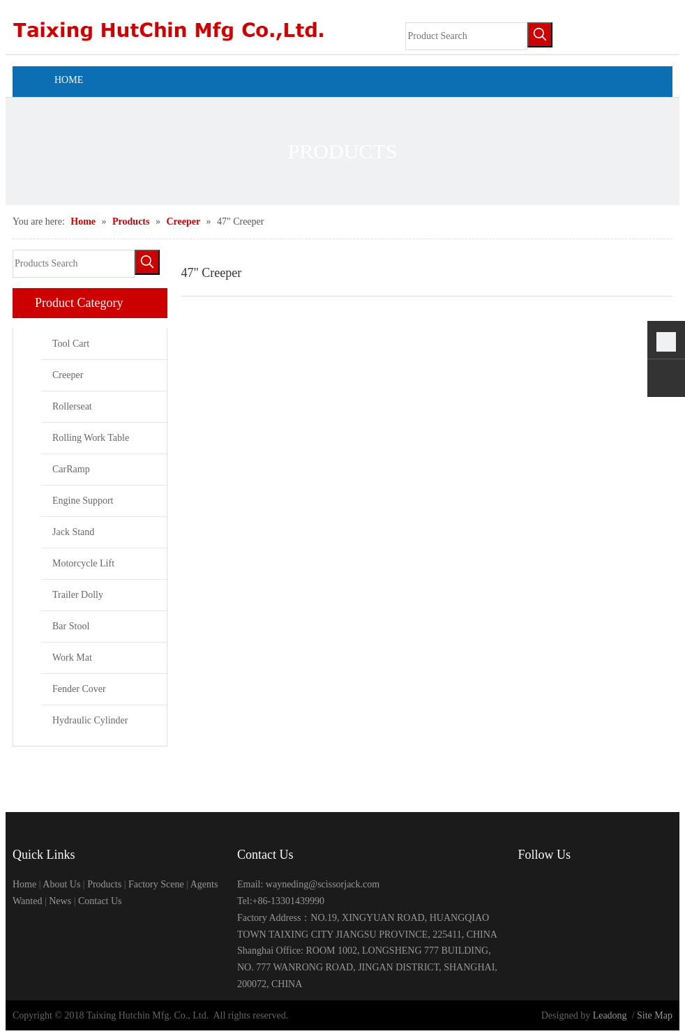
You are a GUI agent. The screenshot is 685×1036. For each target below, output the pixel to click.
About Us (61, 884)
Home (24, 884)
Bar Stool (70, 626)
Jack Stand (73, 532)
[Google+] (548, 885)
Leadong (610, 1015)
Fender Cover (79, 689)
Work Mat (72, 657)
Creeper (67, 375)
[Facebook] (527, 885)
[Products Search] (74, 264)
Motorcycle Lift (83, 563)
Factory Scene (156, 884)
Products (104, 884)
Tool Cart (70, 343)
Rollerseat (72, 406)
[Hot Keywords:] (539, 34)
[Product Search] (466, 36)
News (60, 901)
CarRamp (71, 469)
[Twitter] (591, 885)
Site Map (654, 1015)
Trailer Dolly (77, 595)
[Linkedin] (569, 885)
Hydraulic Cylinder (90, 720)
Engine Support (83, 500)
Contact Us (100, 901)
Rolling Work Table (90, 438)
